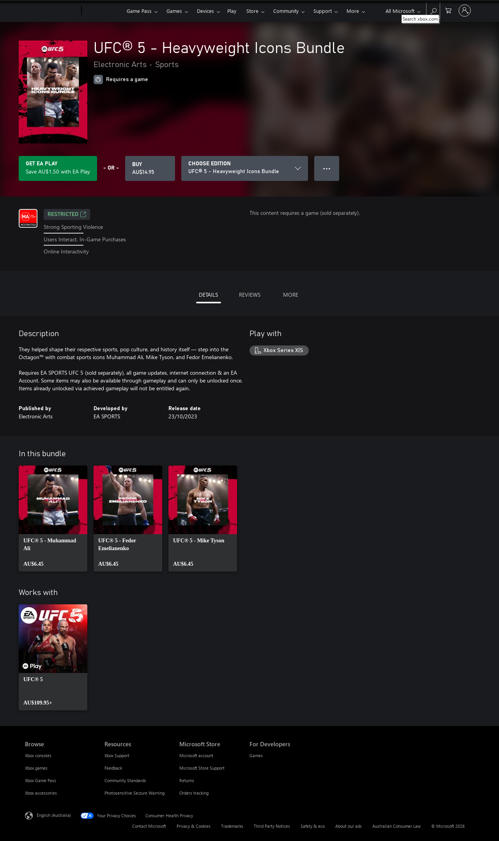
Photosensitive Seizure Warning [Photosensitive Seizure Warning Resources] (134, 792)
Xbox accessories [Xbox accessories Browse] (41, 792)
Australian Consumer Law (396, 826)
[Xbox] (103, 10)
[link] (53, 519)
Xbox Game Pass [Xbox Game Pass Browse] (40, 780)
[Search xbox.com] (433, 10)
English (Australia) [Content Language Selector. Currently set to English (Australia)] (54, 815)
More (353, 10)
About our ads (348, 826)
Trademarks (232, 826)
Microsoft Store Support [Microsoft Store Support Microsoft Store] (202, 767)
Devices (205, 10)
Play (231, 10)
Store (252, 10)
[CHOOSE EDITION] (244, 168)
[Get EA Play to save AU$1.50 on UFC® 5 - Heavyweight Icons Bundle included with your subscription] (58, 168)
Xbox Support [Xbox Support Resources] (116, 755)
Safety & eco (313, 826)
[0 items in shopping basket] (448, 10)
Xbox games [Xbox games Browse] (36, 767)
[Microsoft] (51, 10)
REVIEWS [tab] (249, 294)
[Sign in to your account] (464, 10)
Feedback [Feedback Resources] (113, 767)
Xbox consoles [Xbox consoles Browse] (38, 755)
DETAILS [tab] (208, 294)
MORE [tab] (290, 294)
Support (322, 10)
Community (286, 10)
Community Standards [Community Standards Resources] (125, 780)
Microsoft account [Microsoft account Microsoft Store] (196, 755)
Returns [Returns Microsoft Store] (186, 780)
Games (174, 10)
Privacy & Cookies (194, 826)
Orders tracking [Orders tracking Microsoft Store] (194, 792)
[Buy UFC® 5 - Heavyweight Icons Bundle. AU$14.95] (150, 168)
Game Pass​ (139, 10)
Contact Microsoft (149, 826)
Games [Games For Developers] (256, 755)
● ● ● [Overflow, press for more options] (327, 168)
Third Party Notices (272, 826)
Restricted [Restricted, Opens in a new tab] (67, 214)
